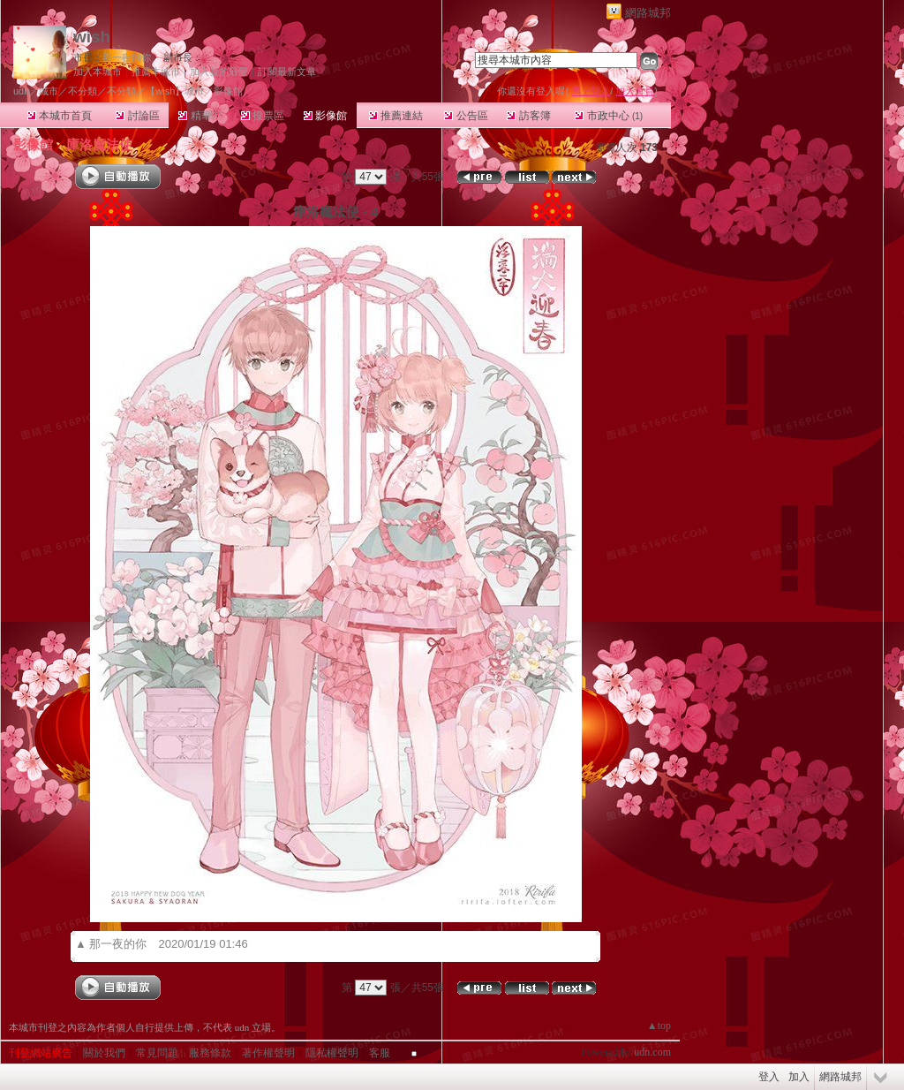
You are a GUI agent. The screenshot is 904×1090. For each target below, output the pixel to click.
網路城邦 (648, 12)
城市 (48, 91)
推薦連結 (396, 116)
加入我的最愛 (219, 71)
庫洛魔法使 (99, 144)
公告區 (465, 116)
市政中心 (609, 116)
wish (91, 36)
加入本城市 (97, 71)
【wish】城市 (175, 91)
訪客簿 (528, 116)
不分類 (82, 91)
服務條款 (210, 1053)
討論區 (137, 116)
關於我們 (104, 1053)
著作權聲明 (268, 1053)
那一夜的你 (126, 57)
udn (21, 91)
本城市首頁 (59, 116)
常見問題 (157, 1053)
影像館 (325, 116)
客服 (379, 1053)
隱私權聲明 (331, 1053)
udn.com (652, 1052)
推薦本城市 (156, 71)
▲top (659, 1025)
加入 (799, 1077)
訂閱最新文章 (287, 71)
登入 (769, 1077)
